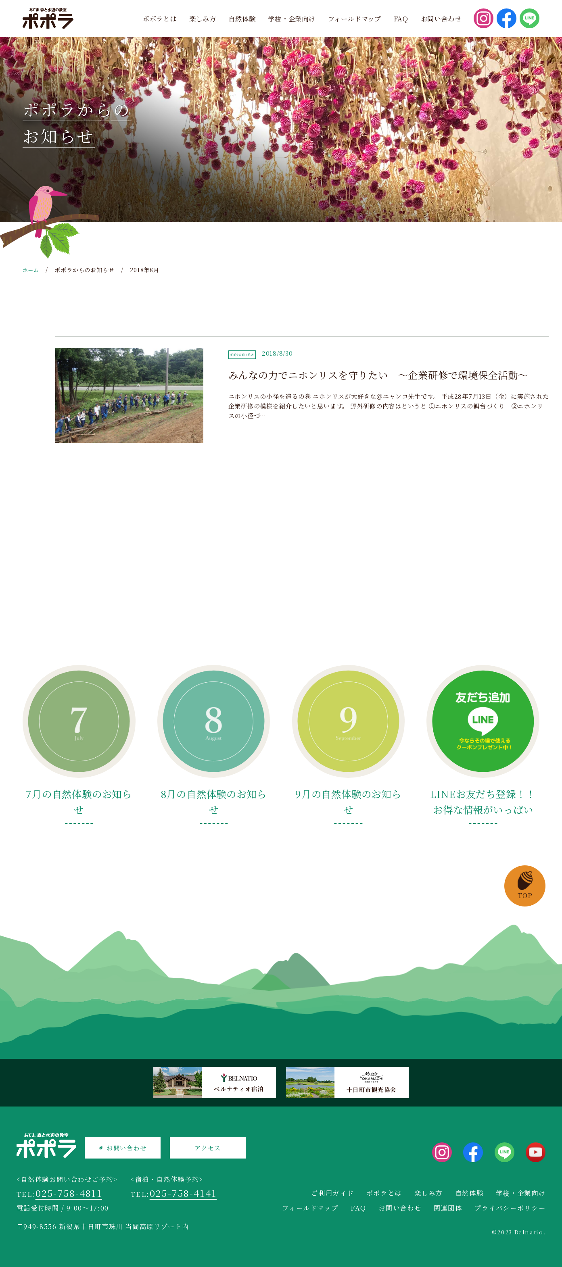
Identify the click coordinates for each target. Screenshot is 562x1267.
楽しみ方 (202, 18)
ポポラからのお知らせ (86, 270)
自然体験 (241, 18)
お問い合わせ (441, 18)
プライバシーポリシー (509, 1208)
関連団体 (448, 1208)
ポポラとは (160, 18)
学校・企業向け (291, 18)
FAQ (401, 18)
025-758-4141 (185, 1195)
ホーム (31, 270)
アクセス (216, 1148)
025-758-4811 (71, 1195)
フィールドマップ (355, 18)
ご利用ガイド (332, 1193)
